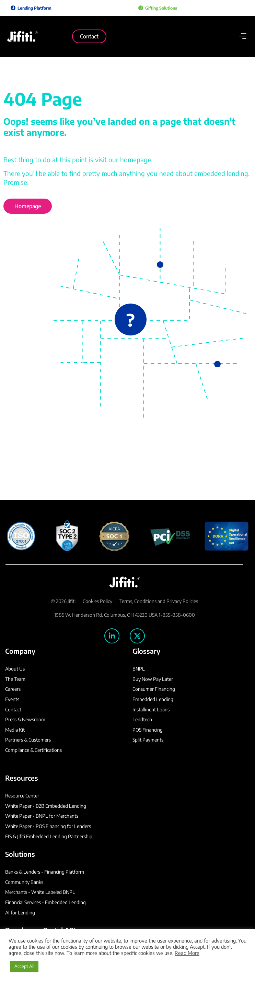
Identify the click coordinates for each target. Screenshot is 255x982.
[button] (242, 37)
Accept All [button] (24, 966)
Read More (187, 953)
